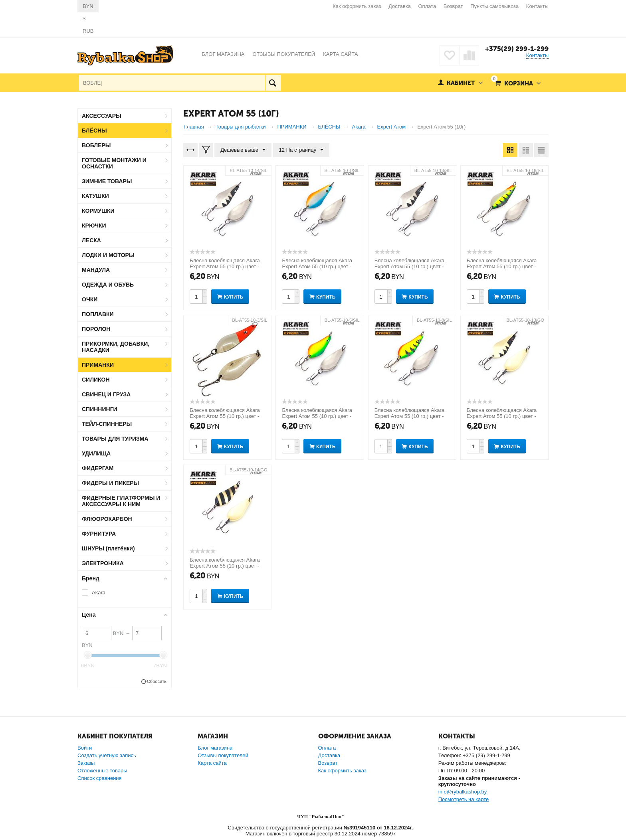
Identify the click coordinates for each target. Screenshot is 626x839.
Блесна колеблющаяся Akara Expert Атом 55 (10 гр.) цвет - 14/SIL (225, 266)
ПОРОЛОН (96, 329)
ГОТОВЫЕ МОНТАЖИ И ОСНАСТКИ (114, 163)
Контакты (537, 6)
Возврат (453, 6)
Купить (233, 297)
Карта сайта (212, 763)
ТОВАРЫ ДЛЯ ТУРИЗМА (115, 438)
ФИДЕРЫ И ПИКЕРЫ (110, 483)
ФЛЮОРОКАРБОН (107, 519)
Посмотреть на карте (463, 799)
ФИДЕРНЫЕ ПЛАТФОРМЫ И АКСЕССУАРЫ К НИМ (121, 501)
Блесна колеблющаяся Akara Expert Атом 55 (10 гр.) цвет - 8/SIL (409, 416)
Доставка (399, 6)
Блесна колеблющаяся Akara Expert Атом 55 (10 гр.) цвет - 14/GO (225, 566)
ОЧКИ (89, 299)
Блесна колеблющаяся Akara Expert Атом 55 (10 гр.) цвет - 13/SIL (409, 266)
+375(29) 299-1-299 (517, 49)
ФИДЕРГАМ (98, 468)
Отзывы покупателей (223, 755)
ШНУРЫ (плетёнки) (108, 548)
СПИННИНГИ (99, 409)
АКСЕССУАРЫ (101, 116)
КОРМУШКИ (98, 211)
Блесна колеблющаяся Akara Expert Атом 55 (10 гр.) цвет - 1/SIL (317, 266)
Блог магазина (215, 748)
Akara (98, 593)
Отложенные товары (102, 771)
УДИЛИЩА (96, 453)
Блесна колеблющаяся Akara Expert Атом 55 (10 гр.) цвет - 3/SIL (225, 416)
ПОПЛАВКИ (98, 314)
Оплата (427, 6)
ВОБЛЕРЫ (96, 145)
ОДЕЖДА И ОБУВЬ (108, 284)
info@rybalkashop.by (462, 792)
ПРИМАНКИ (98, 365)
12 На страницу (301, 150)
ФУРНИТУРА (99, 533)
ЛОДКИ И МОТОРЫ (108, 255)
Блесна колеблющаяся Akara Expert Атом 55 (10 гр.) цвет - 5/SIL (317, 416)
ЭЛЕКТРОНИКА (103, 563)
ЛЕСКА (91, 240)
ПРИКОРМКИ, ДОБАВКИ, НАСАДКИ (115, 346)
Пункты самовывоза (494, 6)
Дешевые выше (242, 150)
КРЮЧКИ (94, 225)
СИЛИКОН (96, 379)
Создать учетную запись (106, 755)
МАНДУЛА (96, 270)
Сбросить (156, 681)
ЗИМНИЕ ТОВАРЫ (107, 181)
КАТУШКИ (95, 196)
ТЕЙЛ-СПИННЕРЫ (107, 424)
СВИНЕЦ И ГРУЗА (106, 394)
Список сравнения (99, 778)
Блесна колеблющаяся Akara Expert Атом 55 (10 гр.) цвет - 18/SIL (502, 266)
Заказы (86, 763)
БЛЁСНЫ (94, 130)
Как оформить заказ (357, 6)
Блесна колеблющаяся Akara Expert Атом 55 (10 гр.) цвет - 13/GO (502, 416)
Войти (84, 748)
